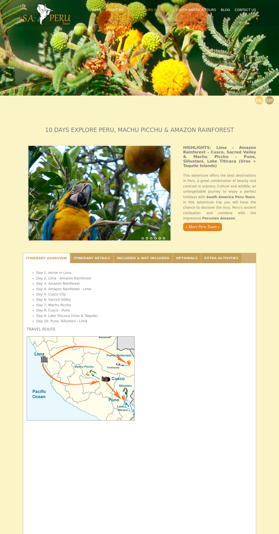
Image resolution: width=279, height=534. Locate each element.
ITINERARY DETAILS (92, 258)
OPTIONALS (186, 258)
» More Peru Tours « (203, 226)
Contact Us (245, 10)
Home (96, 10)
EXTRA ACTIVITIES (221, 258)
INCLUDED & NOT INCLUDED (143, 258)
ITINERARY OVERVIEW (46, 258)
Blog (225, 10)
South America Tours (196, 10)
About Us (114, 10)
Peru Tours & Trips (149, 10)
